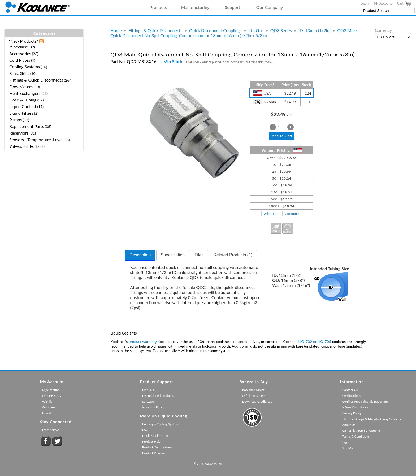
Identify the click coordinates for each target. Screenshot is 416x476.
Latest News (50, 430)
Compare (292, 214)
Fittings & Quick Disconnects (155, 30)
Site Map (348, 448)
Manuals (148, 390)
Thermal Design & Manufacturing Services (371, 419)
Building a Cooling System (160, 424)
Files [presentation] (198, 255)
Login (365, 3)
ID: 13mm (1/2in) (314, 30)
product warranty (143, 341)
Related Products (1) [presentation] (232, 255)
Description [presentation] (140, 255)
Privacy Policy (351, 413)
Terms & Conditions (356, 436)
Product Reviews (154, 453)
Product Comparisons (157, 447)
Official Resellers (253, 396)
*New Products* (23, 40)
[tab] (140, 255)
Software (148, 401)
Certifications (351, 396)
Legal (345, 442)
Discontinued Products (158, 396)
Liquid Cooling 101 (155, 436)
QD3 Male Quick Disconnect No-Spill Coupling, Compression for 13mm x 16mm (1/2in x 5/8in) (233, 33)
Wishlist (47, 401)
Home (116, 30)
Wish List (271, 214)
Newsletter (50, 413)
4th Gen (255, 30)
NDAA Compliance (355, 407)
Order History (52, 396)
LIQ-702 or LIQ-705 (314, 341)
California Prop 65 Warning (361, 431)
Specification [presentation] (173, 255)
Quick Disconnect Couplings (215, 30)
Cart (404, 4)
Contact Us (350, 390)
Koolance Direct (253, 390)
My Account (383, 3)
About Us (348, 425)
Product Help (151, 441)
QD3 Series (281, 30)
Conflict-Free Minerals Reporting (365, 401)
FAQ (145, 430)
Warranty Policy (153, 407)
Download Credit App (257, 401)
